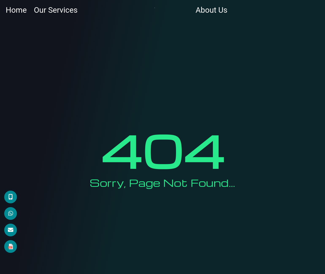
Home (16, 10)
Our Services (56, 10)
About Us (212, 10)
